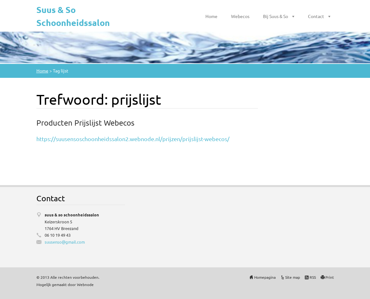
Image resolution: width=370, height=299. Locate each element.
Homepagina (265, 277)
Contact (316, 16)
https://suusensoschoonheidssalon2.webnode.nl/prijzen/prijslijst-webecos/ (132, 138)
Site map (292, 277)
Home (211, 16)
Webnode (85, 284)
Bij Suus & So (275, 16)
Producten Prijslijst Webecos (85, 122)
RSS (313, 277)
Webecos (240, 16)
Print (329, 277)
